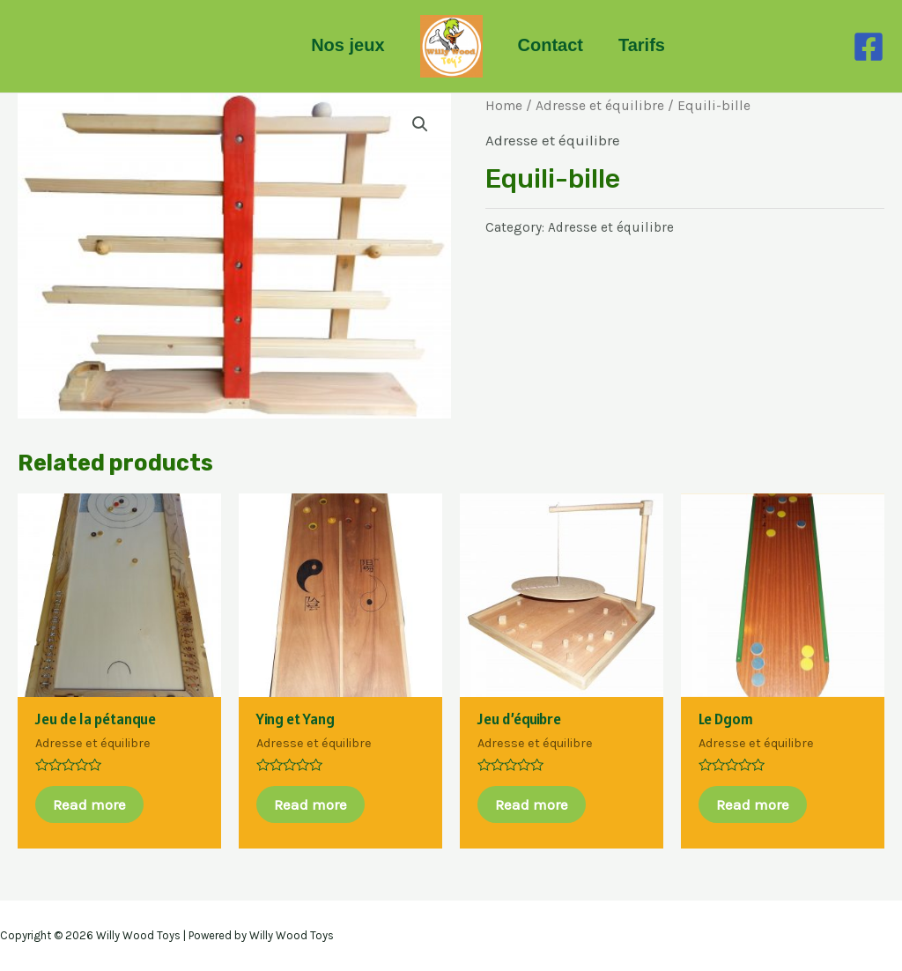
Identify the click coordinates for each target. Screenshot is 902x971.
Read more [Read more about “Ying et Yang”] (310, 804)
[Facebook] (868, 47)
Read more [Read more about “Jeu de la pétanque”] (89, 804)
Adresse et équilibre (600, 106)
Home (503, 106)
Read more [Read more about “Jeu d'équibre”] (531, 804)
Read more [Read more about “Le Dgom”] (752, 804)
